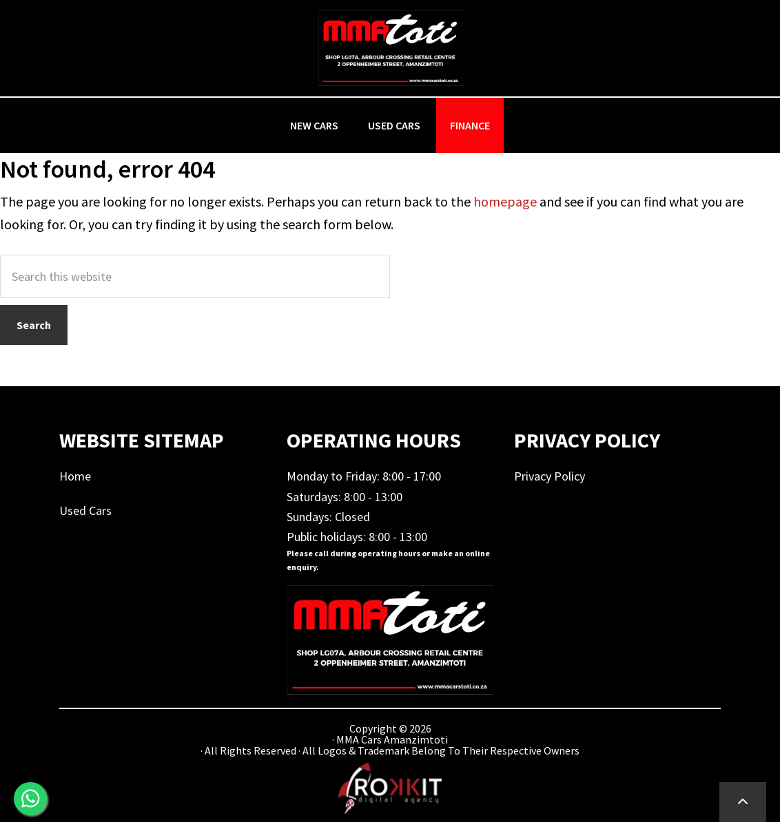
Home (75, 476)
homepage (505, 201)
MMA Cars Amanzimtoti (390, 48)
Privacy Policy (549, 476)
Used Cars (85, 510)
